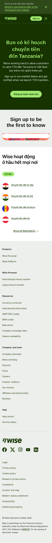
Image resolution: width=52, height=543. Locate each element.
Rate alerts (7, 325)
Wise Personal (9, 256)
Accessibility (8, 501)
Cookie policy (9, 473)
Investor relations (11, 382)
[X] (12, 450)
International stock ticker (14, 308)
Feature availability (11, 336)
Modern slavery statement (15, 495)
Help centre (8, 416)
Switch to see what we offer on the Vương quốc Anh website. (21, 8)
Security (6, 365)
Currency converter (12, 303)
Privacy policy (9, 468)
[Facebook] (4, 450)
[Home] (10, 18)
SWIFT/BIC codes (10, 314)
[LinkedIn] (36, 450)
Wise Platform (9, 261)
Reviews (6, 398)
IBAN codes (8, 319)
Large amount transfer (13, 285)
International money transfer (16, 279)
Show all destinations (26, 231)
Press (5, 370)
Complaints (7, 484)
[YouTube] (28, 450)
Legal (4, 462)
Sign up (36, 18)
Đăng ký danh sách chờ (26, 94)
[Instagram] (20, 450)
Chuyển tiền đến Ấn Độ (22, 196)
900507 (26, 529)
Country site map (10, 490)
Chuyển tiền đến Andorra (23, 207)
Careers (6, 376)
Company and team (11, 354)
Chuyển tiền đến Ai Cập (22, 185)
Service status (9, 422)
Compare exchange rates (14, 330)
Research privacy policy (14, 479)
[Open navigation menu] (46, 18)
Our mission (8, 387)
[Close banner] (46, 7)
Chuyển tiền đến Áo (20, 218)
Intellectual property (12, 507)
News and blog (9, 359)
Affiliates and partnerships (15, 393)
